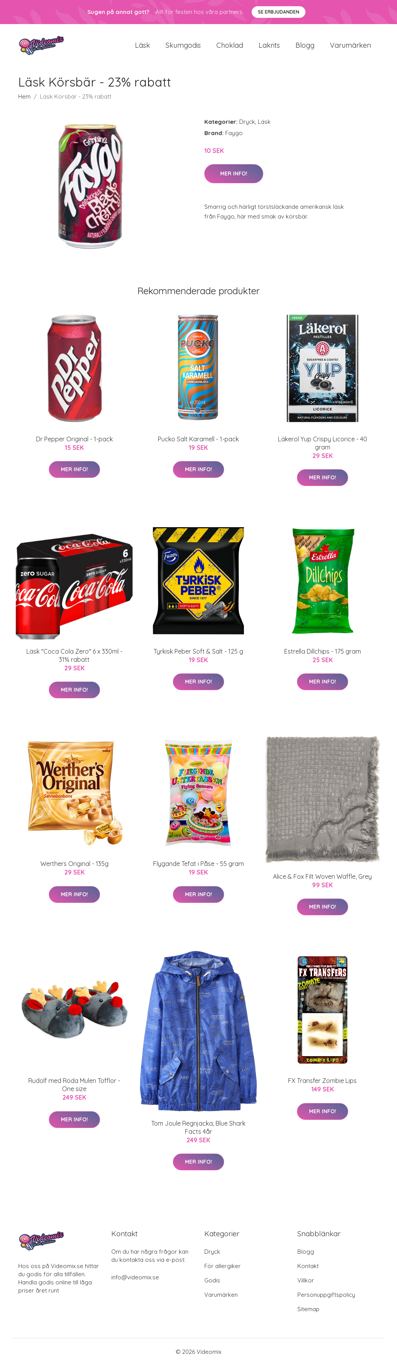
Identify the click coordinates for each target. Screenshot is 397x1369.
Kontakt (308, 1270)
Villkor (305, 1284)
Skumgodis (183, 47)
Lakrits (269, 47)
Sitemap (308, 1313)
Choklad (229, 47)
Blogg (304, 47)
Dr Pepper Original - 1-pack (74, 443)
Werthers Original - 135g (74, 868)
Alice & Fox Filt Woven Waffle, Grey (322, 880)
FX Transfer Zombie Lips (322, 1085)
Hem (24, 100)
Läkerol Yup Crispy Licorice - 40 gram (322, 447)
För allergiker (222, 1270)
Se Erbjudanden (278, 12)
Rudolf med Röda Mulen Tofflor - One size (74, 1089)
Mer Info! (233, 177)
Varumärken (350, 47)
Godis (212, 1284)
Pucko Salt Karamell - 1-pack (198, 443)
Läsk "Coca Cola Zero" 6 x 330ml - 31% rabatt (74, 659)
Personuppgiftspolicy (326, 1298)
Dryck (247, 125)
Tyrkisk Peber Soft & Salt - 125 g (198, 655)
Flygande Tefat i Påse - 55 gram (198, 868)
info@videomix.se (135, 1281)
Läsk (142, 47)
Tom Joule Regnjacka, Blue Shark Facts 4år (198, 1131)
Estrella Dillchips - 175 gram (322, 655)
